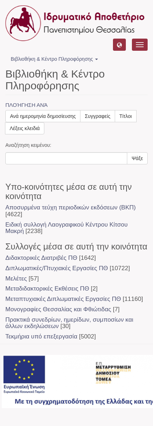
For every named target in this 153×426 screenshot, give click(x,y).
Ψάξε (137, 158)
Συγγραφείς (97, 116)
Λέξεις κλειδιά (25, 128)
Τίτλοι (125, 116)
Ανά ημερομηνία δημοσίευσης (43, 116)
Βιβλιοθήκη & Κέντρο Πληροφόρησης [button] (54, 59)
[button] (119, 45)
